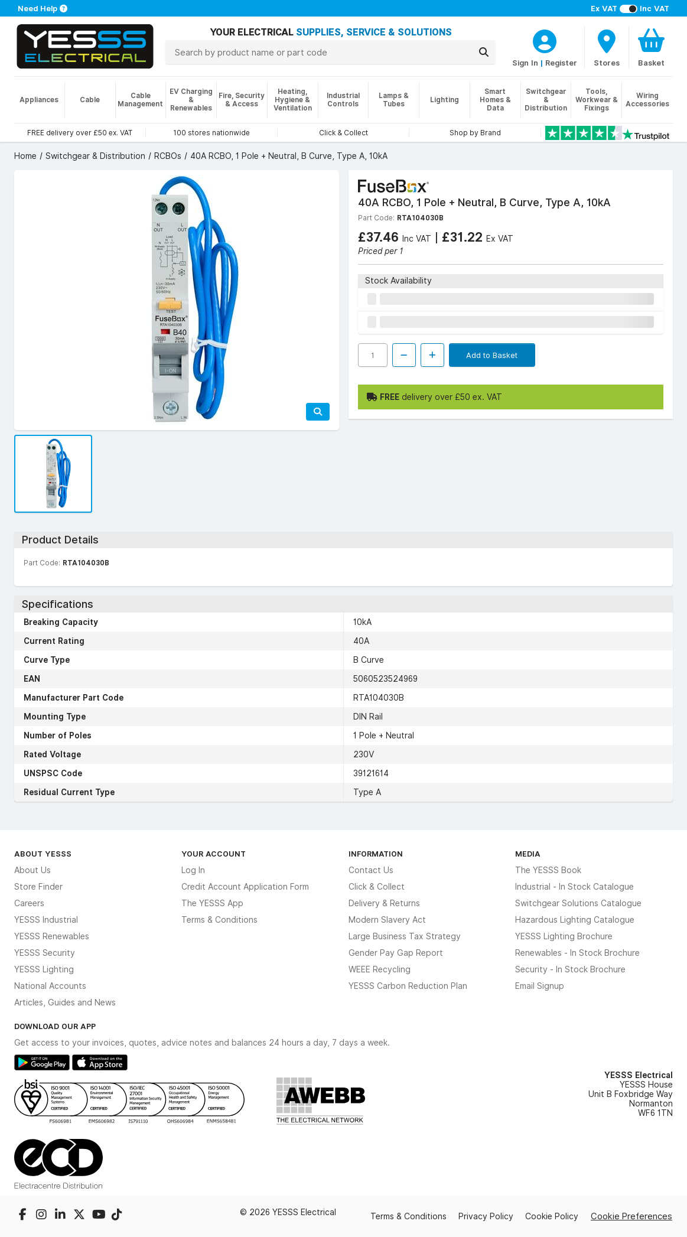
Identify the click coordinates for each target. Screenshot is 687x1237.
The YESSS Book (548, 870)
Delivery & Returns (384, 903)
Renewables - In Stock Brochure (577, 953)
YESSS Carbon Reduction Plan (408, 986)
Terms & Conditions (219, 920)
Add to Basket (491, 355)
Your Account (213, 853)
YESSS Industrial (46, 920)
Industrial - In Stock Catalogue (574, 886)
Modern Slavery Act (387, 920)
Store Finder (38, 886)
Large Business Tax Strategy (405, 936)
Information (376, 853)
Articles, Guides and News (65, 1002)
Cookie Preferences (631, 1216)
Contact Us (371, 870)
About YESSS (42, 853)
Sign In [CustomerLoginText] (525, 62)
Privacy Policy (485, 1216)
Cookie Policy (551, 1216)
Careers (29, 903)
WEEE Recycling (380, 969)
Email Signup (539, 986)
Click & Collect (377, 886)
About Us (32, 870)
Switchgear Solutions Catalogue (578, 903)
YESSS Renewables (51, 936)
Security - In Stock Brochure (570, 969)
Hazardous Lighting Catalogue (574, 920)
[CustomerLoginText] (544, 39)
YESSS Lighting (44, 969)
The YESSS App (212, 903)
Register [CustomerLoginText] (561, 62)
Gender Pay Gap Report (396, 953)
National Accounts (50, 986)
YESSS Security (44, 953)
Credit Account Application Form (245, 886)
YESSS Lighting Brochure (564, 936)
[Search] (484, 52)
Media (528, 853)
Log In (193, 870)
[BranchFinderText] (606, 47)
